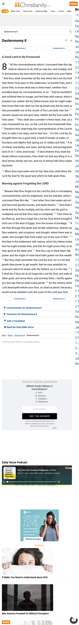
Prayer (61, 11)
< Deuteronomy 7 (19, 48)
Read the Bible (41, 11)
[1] (15, 152)
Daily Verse (27, 11)
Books (10, 335)
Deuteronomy (19, 335)
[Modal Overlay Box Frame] (39, 404)
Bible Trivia (15, 11)
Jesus (53, 11)
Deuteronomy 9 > (59, 48)
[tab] (39, 307)
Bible (4, 335)
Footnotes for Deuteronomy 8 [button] (20, 314)
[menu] (3, 4)
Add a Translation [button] (14, 321)
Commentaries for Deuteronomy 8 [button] (23, 307)
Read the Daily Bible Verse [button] (19, 327)
